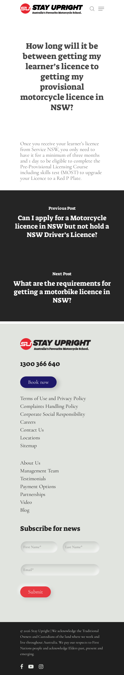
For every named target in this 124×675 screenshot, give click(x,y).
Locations (30, 438)
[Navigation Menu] (101, 8)
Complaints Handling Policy (49, 406)
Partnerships (32, 494)
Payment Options (38, 486)
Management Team (39, 471)
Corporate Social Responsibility (52, 414)
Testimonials (33, 479)
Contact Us (32, 430)
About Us (30, 463)
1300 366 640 (40, 363)
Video (26, 502)
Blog (24, 510)
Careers (28, 422)
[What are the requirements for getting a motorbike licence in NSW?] (62, 288)
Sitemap (28, 446)
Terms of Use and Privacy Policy (53, 398)
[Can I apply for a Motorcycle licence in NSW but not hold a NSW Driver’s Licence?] (62, 223)
